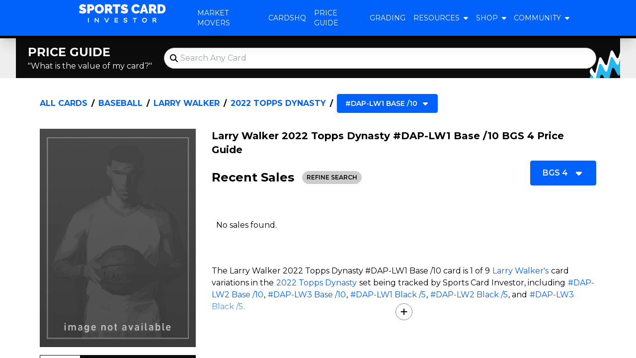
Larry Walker (187, 103)
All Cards (63, 103)
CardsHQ (287, 17)
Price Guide (326, 17)
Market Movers (213, 17)
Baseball (120, 103)
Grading (387, 17)
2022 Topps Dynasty (278, 103)
